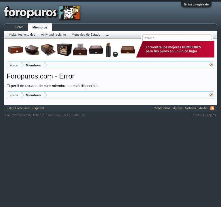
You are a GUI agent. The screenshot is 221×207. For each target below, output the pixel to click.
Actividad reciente (53, 34)
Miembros (40, 27)
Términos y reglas (203, 115)
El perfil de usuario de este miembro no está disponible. (53, 86)
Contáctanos (161, 108)
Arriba (203, 108)
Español (38, 108)
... (107, 34)
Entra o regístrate (196, 4)
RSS (212, 108)
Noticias (190, 108)
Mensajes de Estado (86, 34)
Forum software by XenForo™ (45, 115)
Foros (20, 27)
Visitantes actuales (22, 34)
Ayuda (177, 108)
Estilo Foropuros (18, 108)
